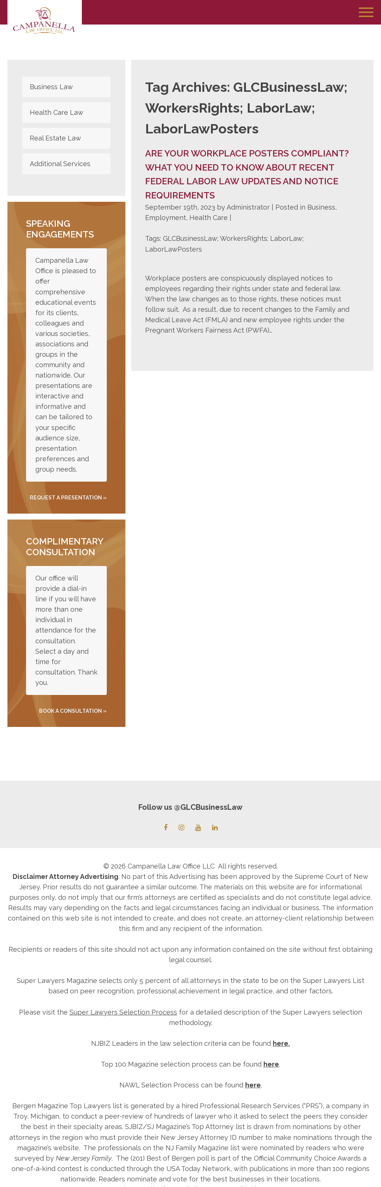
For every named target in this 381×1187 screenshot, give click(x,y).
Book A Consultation (70, 711)
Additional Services (60, 164)
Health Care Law (56, 112)
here (280, 1043)
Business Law (51, 87)
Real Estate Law (55, 138)
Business (321, 207)
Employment (165, 217)
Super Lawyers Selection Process (123, 1012)
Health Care (208, 217)
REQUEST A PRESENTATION (66, 498)
